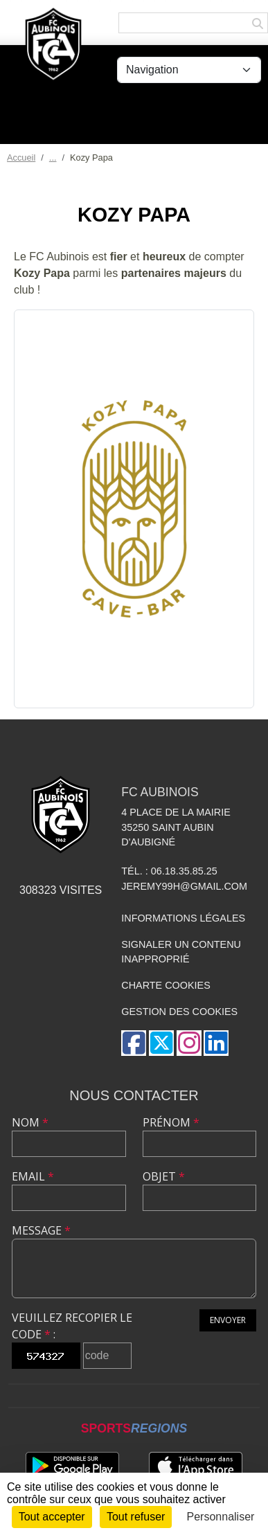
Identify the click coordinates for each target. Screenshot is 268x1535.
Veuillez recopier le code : (72, 1326)
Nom (30, 1122)
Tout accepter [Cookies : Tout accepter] (52, 1517)
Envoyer (228, 1320)
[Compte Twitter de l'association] (161, 1043)
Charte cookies (165, 985)
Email (33, 1176)
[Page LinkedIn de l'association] (216, 1043)
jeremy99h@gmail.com (184, 886)
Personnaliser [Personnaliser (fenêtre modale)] (221, 1517)
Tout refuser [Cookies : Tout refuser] (136, 1517)
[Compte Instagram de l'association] (189, 1043)
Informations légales (183, 918)
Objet (164, 1176)
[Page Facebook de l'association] (133, 1043)
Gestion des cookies (179, 1011)
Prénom (171, 1122)
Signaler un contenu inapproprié (181, 952)
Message (41, 1230)
